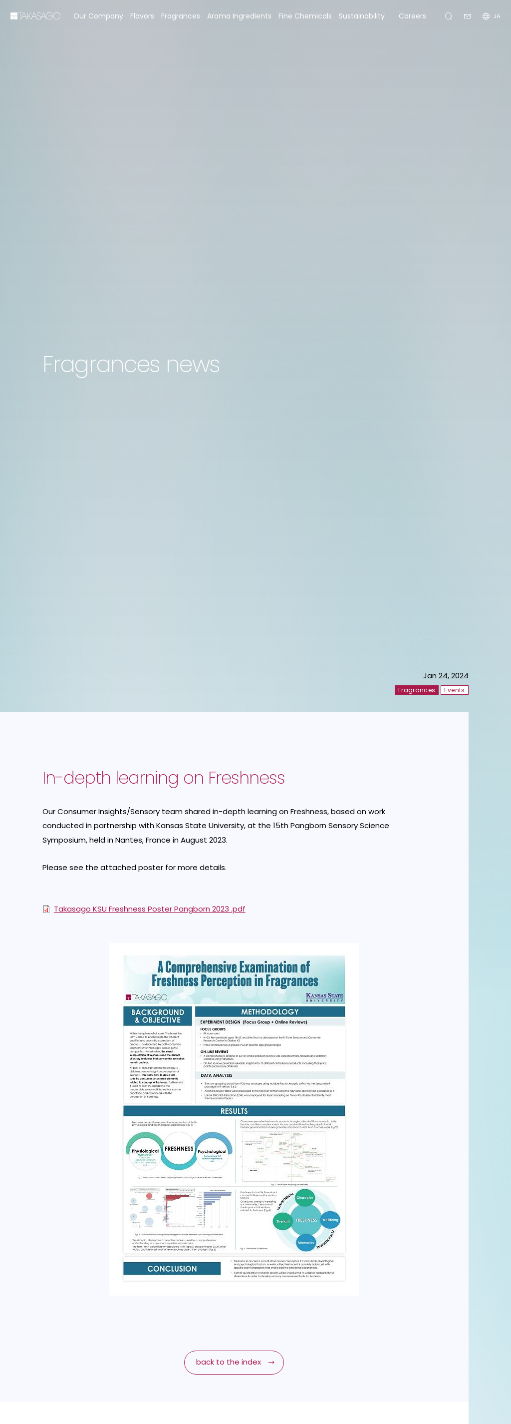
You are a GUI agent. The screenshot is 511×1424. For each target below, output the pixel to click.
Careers (412, 16)
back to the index (228, 1362)
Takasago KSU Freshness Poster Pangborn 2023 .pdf (150, 909)
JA (497, 16)
